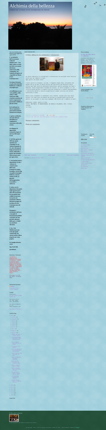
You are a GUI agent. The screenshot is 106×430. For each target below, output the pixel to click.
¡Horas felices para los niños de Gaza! (17, 354)
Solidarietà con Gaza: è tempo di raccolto (16, 381)
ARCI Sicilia (84, 151)
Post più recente (30, 155)
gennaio (14, 332)
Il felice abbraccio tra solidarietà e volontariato (17, 350)
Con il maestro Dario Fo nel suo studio (16, 343)
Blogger (78, 427)
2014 (12, 387)
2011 (12, 392)
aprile (14, 326)
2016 (12, 315)
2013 (12, 389)
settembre (14, 319)
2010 (12, 394)
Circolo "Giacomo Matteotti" (88, 159)
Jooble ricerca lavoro (86, 163)
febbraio (14, 330)
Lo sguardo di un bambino (16, 347)
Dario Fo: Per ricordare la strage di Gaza (16, 362)
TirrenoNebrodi (84, 166)
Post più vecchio (73, 155)
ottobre (14, 317)
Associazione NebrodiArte (87, 153)
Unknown (12, 286)
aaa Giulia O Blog (85, 144)
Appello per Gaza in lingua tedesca (17, 335)
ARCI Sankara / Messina (87, 150)
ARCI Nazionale (84, 148)
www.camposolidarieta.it (16, 309)
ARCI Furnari (84, 146)
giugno (14, 324)
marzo (13, 328)
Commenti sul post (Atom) (37, 157)
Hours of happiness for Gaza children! (16, 358)
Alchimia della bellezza (32, 5)
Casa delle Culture (44, 116)
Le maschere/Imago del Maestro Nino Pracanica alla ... (16, 339)
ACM (32, 116)
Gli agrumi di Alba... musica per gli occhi (16, 373)
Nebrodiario (84, 164)
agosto (14, 321)
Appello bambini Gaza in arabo (16, 366)
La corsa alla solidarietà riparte (15, 377)
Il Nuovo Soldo (84, 161)
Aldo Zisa (36, 116)
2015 (12, 385)
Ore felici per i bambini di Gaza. (59, 116)
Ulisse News (84, 168)
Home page (51, 155)
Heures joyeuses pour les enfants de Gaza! (16, 369)
